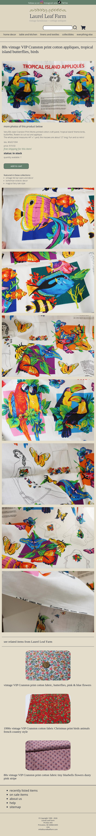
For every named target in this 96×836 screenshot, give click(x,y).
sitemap (15, 807)
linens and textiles (49, 34)
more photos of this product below (23, 126)
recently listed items (24, 790)
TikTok (65, 3)
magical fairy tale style (15, 183)
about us (16, 799)
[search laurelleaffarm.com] (75, 28)
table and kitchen (28, 34)
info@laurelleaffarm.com (48, 829)
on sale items (19, 794)
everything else (84, 34)
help (13, 803)
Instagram (48, 3)
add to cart (16, 166)
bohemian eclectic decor (17, 180)
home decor (9, 34)
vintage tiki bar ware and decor (19, 178)
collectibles (68, 34)
